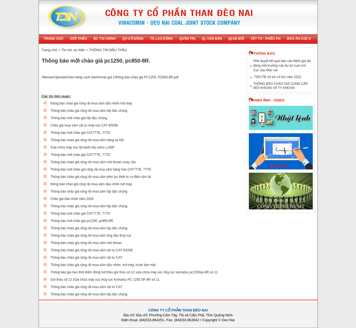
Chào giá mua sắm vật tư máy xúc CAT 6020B (84, 125)
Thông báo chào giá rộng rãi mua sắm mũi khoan (86, 243)
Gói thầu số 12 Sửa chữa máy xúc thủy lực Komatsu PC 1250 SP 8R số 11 (105, 279)
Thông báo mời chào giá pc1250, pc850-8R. (82, 221)
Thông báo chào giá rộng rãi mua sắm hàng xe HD (87, 140)
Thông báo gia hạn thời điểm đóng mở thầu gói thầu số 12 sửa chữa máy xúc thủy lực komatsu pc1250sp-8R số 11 (134, 272)
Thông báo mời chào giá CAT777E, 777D (80, 133)
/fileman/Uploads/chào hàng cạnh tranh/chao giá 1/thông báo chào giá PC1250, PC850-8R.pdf (110, 77)
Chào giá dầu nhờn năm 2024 (72, 199)
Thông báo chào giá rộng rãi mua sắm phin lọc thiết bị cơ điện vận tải (101, 177)
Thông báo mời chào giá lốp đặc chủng (79, 118)
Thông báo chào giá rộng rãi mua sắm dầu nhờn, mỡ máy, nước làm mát (103, 265)
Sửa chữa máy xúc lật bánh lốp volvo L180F (83, 147)
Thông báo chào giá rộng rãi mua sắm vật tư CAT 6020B (92, 250)
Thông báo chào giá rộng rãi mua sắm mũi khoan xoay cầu (93, 162)
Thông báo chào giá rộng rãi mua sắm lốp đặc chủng (89, 111)
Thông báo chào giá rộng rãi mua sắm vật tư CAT (86, 257)
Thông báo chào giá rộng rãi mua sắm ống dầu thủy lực (91, 235)
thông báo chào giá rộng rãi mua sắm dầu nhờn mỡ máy (91, 103)
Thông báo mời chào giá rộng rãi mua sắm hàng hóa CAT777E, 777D (101, 169)
